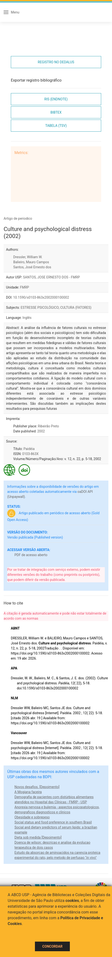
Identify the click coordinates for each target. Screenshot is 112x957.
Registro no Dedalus (56, 62)
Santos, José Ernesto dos (32, 267)
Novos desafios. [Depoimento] (36, 787)
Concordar (52, 946)
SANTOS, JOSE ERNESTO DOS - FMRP (51, 277)
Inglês (26, 318)
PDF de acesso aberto (30, 555)
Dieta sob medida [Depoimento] (37, 837)
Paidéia (28, 449)
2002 (41, 431)
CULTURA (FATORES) (76, 307)
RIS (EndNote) (56, 99)
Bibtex (55, 112)
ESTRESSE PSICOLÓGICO (40, 307)
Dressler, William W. (27, 257)
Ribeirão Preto (48, 426)
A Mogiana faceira (28, 792)
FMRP (24, 287)
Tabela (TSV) (56, 126)
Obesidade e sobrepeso (32, 817)
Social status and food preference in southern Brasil (53, 822)
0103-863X (30, 454)
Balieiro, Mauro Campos (31, 262)
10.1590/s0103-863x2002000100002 (41, 297)
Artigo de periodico (18, 218)
